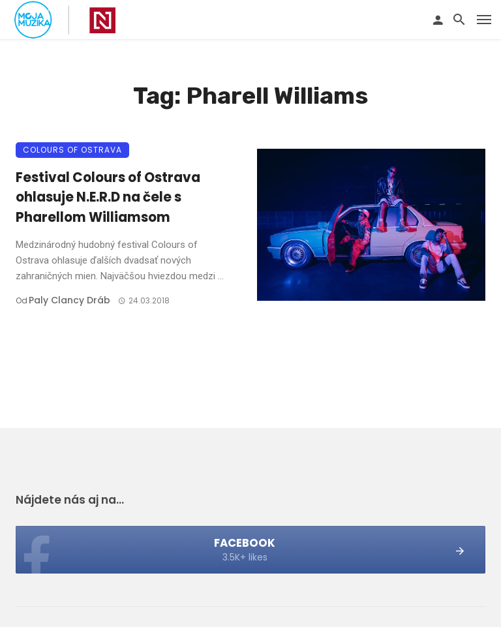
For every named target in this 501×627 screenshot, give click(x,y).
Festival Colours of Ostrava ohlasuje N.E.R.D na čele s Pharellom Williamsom (108, 197)
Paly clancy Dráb (69, 300)
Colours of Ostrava (72, 149)
